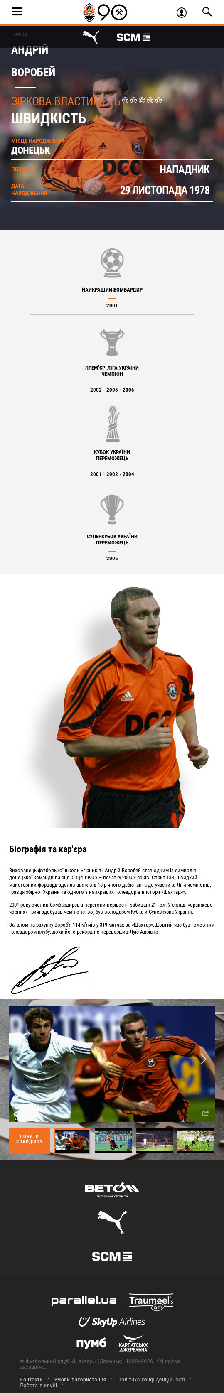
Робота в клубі (38, 1385)
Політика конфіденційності (151, 1380)
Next (204, 1060)
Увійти (184, 14)
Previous (20, 1060)
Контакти (31, 1380)
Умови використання (80, 1380)
